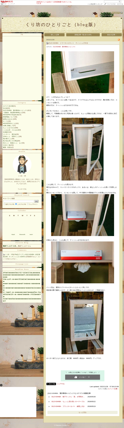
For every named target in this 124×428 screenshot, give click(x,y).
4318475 (116, 13)
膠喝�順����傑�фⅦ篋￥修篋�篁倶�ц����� (21, 273)
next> (31, 234)
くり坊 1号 (9, 254)
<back (13, 234)
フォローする (22, 189)
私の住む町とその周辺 (10, 141)
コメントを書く (113, 389)
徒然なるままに (8, 119)
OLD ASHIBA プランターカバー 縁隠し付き (68, 406)
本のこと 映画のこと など (12, 143)
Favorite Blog (22, 243)
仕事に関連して (8, 125)
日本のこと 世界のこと (11, 136)
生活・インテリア (9, 4)
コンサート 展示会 (9, 134)
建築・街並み (7, 147)
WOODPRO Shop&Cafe (11, 115)
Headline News (22, 269)
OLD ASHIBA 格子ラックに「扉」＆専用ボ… (68, 397)
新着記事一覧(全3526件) (83, 35)
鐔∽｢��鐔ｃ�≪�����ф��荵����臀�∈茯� (22, 292)
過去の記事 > (111, 35)
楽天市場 (120, 4)
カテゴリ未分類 (8, 106)
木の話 (5, 108)
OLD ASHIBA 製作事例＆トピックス (15, 110)
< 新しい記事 (54, 35)
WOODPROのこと (9, 123)
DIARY (10, 15)
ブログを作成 (111, 4)
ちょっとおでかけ (9, 128)
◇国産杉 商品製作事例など (12, 112)
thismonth (22, 234)
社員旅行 (6, 132)
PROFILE (17, 15)
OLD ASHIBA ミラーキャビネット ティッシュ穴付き (68, 43)
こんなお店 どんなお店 (11, 130)
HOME (4, 15)
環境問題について (9, 117)
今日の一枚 (6, 145)
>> (95, 4)
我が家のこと (7, 138)
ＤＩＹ (5, 121)
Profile (22, 151)
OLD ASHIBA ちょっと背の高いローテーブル (68, 401)
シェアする (61, 384)
